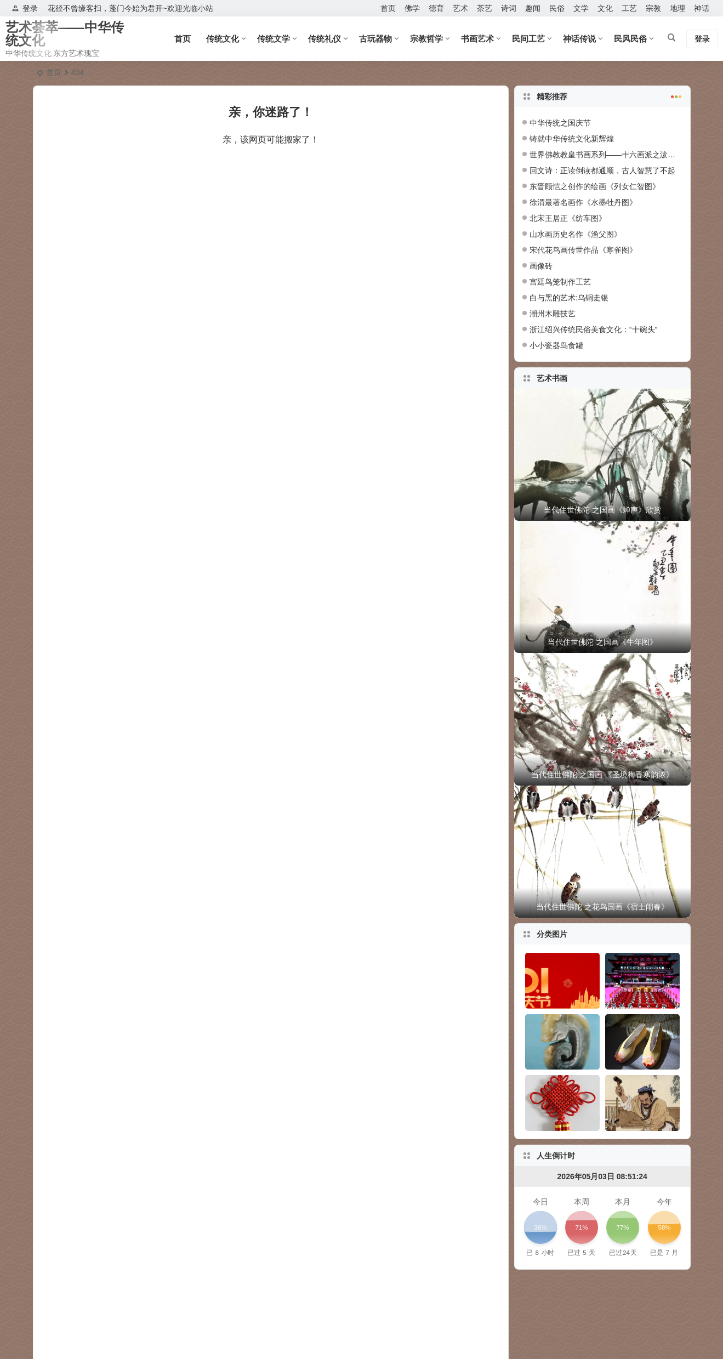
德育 (436, 8)
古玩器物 (375, 38)
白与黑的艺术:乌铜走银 (569, 297)
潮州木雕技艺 (553, 313)
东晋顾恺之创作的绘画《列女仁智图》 (595, 186)
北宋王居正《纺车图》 (568, 218)
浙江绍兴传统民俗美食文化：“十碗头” (593, 329)
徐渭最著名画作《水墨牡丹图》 (583, 202)
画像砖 (541, 265)
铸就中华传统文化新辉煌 (572, 138)
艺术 (460, 8)
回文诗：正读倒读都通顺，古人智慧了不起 (602, 170)
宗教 (653, 8)
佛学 (412, 8)
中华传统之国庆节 (560, 122)
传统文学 (273, 38)
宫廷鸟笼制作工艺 (560, 281)
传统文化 (222, 38)
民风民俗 (630, 38)
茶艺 (484, 8)
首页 (388, 8)
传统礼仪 (324, 38)
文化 (605, 8)
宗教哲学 (426, 38)
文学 (581, 8)
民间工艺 (528, 38)
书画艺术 (477, 38)
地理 (677, 8)
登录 (25, 8)
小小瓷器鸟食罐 (556, 345)
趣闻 (532, 8)
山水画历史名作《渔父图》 (576, 234)
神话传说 (579, 38)
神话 (701, 8)
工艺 (629, 8)
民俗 (557, 8)
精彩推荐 (609, 95)
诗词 (508, 8)
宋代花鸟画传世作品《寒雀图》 (583, 250)
